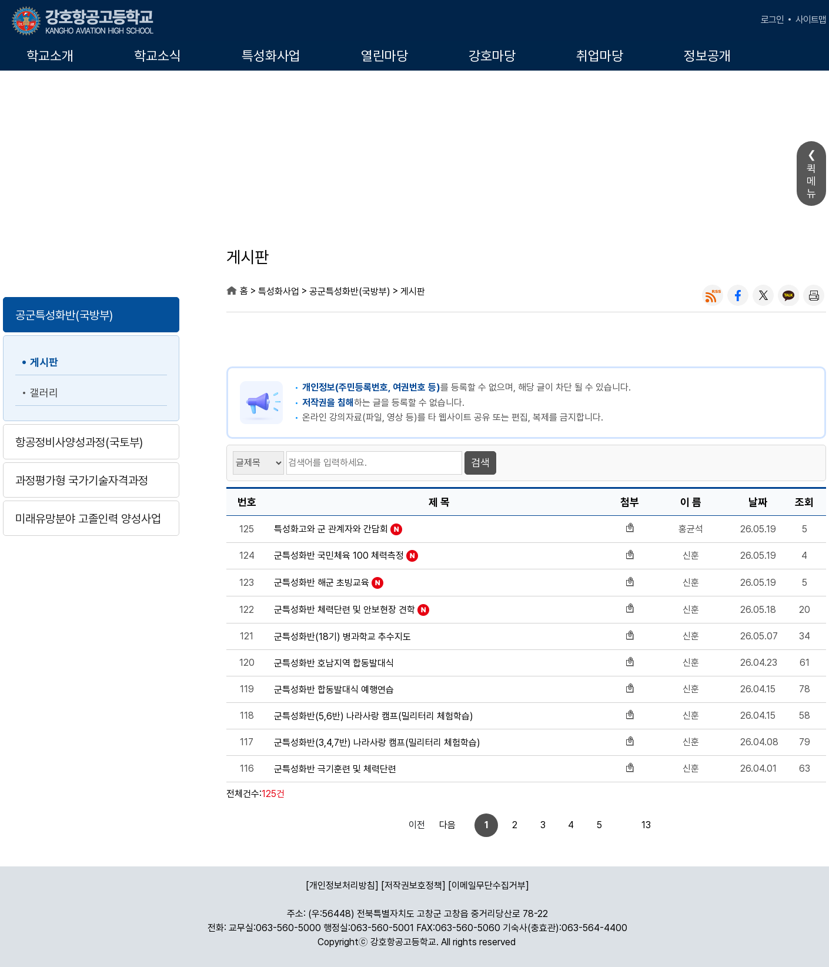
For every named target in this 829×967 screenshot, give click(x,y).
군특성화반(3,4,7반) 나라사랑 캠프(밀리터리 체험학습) (377, 743)
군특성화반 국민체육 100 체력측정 (339, 556)
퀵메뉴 (811, 180)
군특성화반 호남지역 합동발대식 (334, 663)
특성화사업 (271, 56)
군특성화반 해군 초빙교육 (321, 583)
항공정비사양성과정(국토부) (79, 442)
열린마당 (384, 56)
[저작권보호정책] (413, 885)
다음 (635, 825)
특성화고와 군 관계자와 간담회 (331, 529)
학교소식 (157, 56)
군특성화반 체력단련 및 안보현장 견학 (344, 610)
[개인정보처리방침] (342, 885)
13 (606, 825)
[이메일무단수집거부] (488, 885)
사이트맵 (810, 19)
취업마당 (599, 56)
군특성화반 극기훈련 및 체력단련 (335, 769)
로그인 (772, 19)
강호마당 (492, 56)
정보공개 (707, 56)
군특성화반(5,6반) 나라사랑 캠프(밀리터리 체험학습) (373, 716)
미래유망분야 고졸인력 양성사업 (88, 519)
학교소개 (49, 56)
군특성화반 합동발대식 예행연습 (334, 690)
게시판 (44, 362)
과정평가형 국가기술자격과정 (81, 481)
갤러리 (44, 392)
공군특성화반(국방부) (64, 315)
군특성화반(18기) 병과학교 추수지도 (342, 637)
